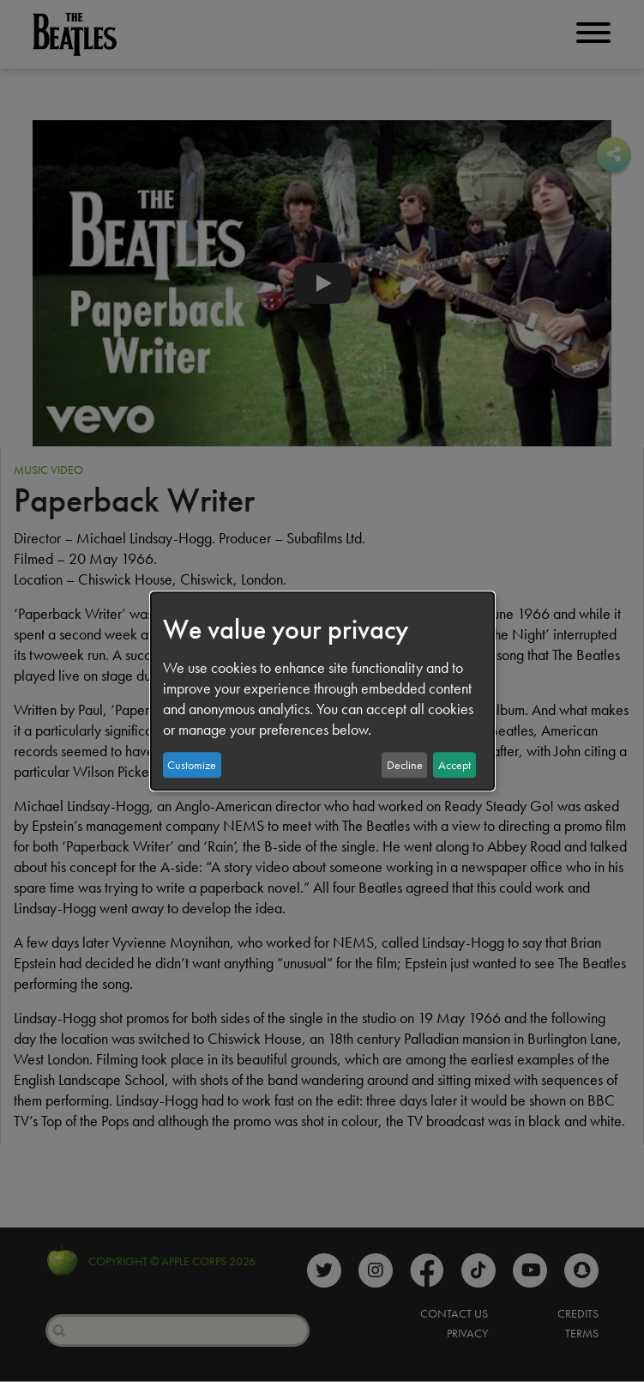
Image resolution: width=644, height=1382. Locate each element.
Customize (191, 765)
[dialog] (322, 691)
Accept (454, 765)
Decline (405, 765)
